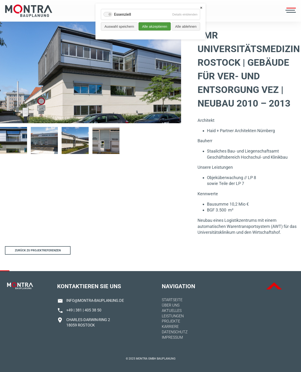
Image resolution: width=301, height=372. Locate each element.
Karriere (170, 326)
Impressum (172, 337)
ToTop (274, 285)
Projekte (171, 321)
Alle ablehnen (186, 26)
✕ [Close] (201, 8)
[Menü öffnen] (290, 11)
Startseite (172, 300)
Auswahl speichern (119, 26)
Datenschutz (175, 332)
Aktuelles (172, 310)
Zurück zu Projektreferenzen (38, 250)
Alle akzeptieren (154, 26)
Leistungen (173, 316)
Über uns (170, 305)
